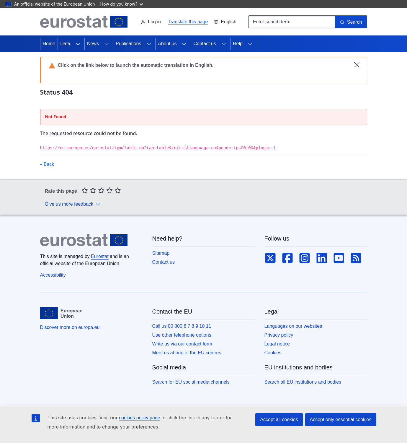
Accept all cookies (279, 419)
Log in (151, 21)
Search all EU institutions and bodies (302, 381)
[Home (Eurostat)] (84, 22)
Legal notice (277, 343)
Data (65, 43)
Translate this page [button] (188, 21)
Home (49, 43)
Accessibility (53, 275)
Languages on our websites (293, 326)
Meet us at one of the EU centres (186, 352)
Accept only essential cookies (341, 419)
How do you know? (121, 4)
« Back (47, 164)
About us (167, 43)
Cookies (273, 352)
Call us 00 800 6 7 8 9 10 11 (181, 326)
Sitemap (161, 253)
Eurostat (100, 256)
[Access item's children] (77, 43)
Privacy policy (278, 334)
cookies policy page (139, 417)
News (93, 43)
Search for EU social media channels (191, 381)
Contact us (204, 43)
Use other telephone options (181, 334)
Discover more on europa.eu (70, 327)
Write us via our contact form (182, 343)
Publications (128, 43)
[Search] (351, 21)
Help (238, 43)
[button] (225, 21)
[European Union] (61, 313)
